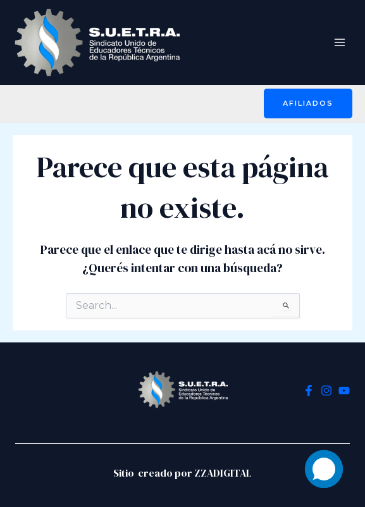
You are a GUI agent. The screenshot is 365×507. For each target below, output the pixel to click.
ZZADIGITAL (223, 473)
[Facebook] (308, 390)
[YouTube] (344, 390)
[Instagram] (326, 390)
